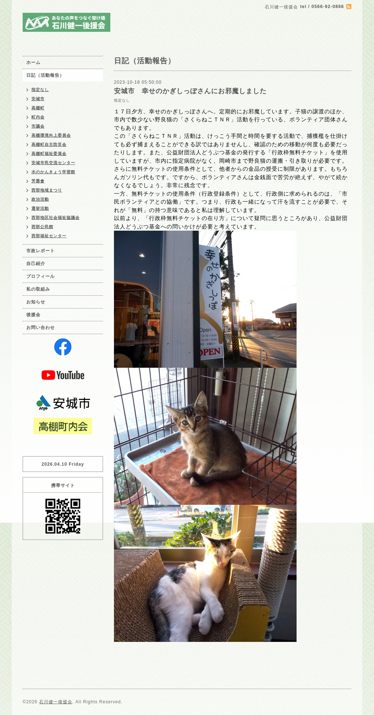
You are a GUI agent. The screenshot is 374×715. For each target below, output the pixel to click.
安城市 (38, 99)
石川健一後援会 (55, 701)
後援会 (33, 314)
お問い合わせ (40, 327)
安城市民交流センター (53, 162)
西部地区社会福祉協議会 (55, 217)
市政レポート (40, 250)
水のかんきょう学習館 (53, 172)
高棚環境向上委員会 (51, 135)
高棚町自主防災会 (48, 144)
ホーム (33, 62)
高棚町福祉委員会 (48, 153)
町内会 (38, 117)
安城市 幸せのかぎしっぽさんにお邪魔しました (190, 91)
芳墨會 (38, 181)
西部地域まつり (46, 190)
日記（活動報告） (45, 75)
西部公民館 (42, 226)
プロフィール (40, 276)
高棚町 (38, 108)
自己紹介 (35, 263)
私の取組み (38, 289)
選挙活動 (40, 208)
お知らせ (35, 301)
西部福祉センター (48, 236)
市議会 (38, 126)
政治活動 (40, 199)
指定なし (122, 100)
